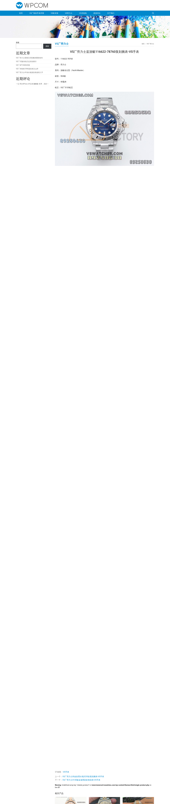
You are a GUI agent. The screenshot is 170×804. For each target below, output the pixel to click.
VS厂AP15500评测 (23, 65)
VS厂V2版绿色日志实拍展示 (26, 61)
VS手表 (66, 772)
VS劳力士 (68, 13)
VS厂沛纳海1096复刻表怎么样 (27, 69)
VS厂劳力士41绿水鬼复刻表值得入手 (29, 72)
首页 (21, 13)
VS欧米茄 (54, 13)
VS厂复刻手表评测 (36, 13)
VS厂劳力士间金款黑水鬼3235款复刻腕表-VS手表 (83, 776)
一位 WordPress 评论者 (24, 84)
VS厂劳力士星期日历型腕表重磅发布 (29, 58)
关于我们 (110, 13)
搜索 (17, 42)
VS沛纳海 (83, 13)
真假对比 (96, 13)
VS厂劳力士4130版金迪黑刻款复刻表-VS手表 (81, 780)
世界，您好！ (44, 84)
